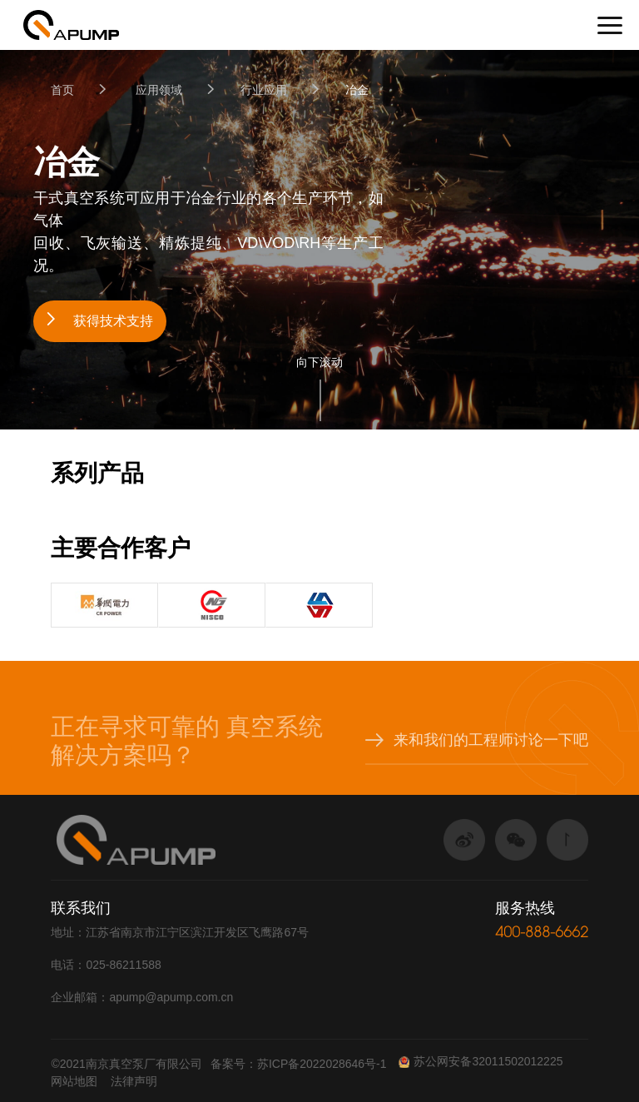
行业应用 (263, 90)
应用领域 (159, 90)
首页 (62, 90)
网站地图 (74, 1081)
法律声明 (134, 1081)
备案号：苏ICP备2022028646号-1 (299, 1063)
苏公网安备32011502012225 (480, 1061)
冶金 (357, 90)
